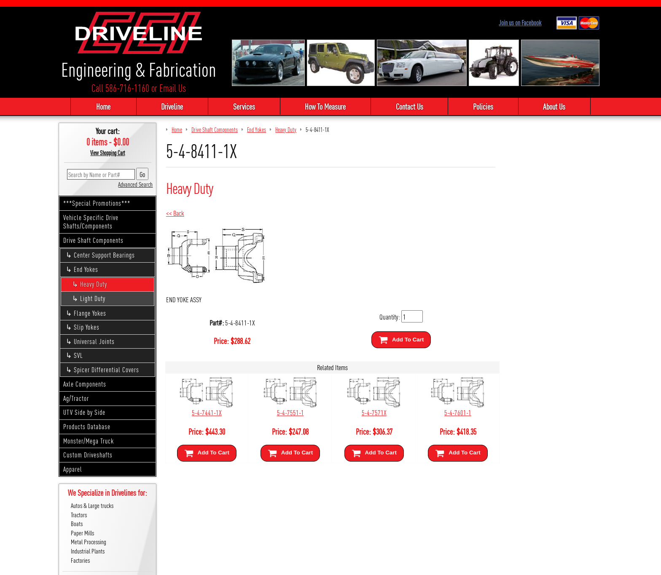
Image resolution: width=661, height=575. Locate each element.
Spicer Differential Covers (107, 369)
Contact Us (410, 106)
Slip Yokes (88, 327)
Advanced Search (136, 184)
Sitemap (320, 565)
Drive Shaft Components (94, 240)
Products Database (87, 426)
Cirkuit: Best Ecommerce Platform (368, 565)
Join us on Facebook (521, 22)
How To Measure (324, 106)
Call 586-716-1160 (120, 88)
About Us (558, 106)
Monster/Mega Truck (89, 440)
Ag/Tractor (77, 398)
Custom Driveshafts (88, 455)
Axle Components (85, 384)
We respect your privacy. (282, 565)
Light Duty (93, 298)
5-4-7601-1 (454, 412)
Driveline (169, 106)
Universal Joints (95, 341)
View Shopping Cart (108, 153)
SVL (79, 355)
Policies (485, 106)
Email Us (172, 88)
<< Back (176, 213)
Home (99, 106)
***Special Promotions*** (97, 203)
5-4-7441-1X (207, 412)
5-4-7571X (371, 412)
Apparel (73, 469)
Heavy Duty (94, 284)
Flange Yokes (91, 313)
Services (242, 106)
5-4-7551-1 (289, 412)
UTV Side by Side (85, 412)
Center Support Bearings (105, 255)
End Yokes (87, 269)
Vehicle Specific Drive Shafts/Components (91, 222)
